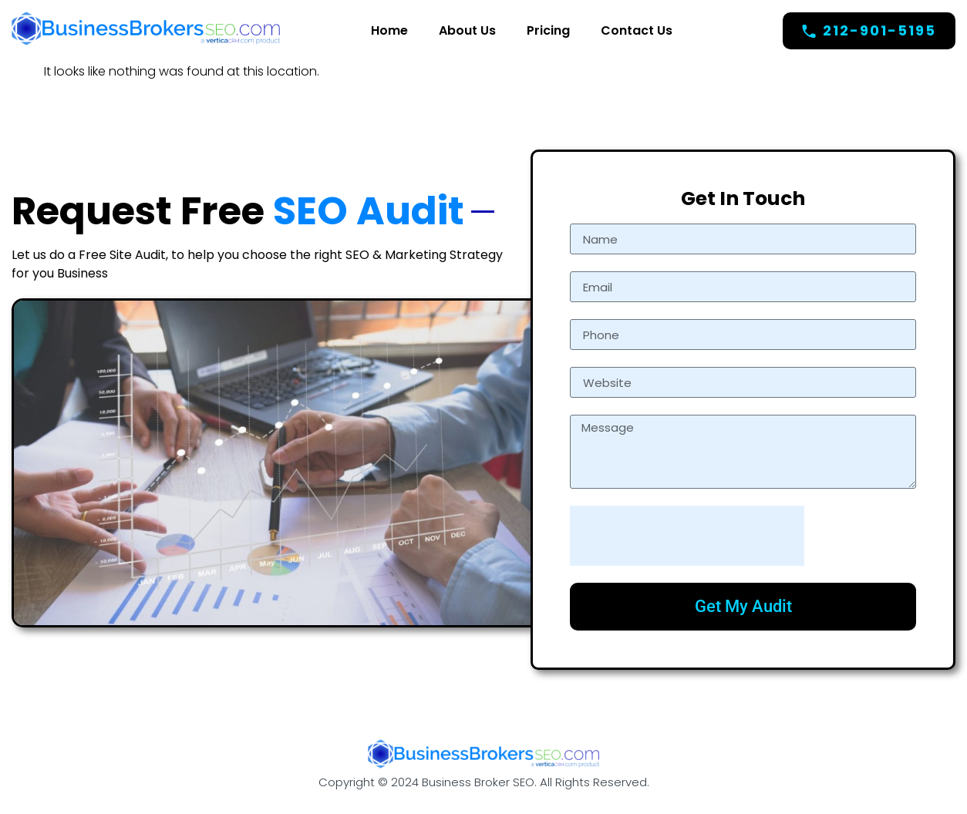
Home (389, 30)
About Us (467, 30)
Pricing (548, 30)
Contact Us (636, 30)
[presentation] (687, 536)
